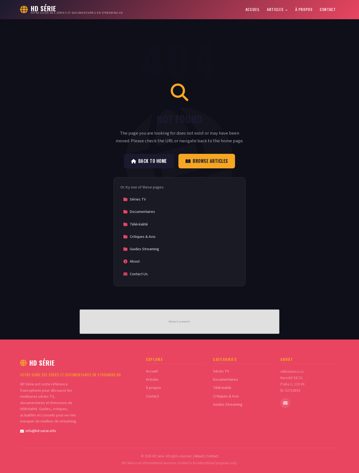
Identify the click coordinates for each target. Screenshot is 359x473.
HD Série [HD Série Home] (37, 363)
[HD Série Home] (71, 9)
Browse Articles (207, 161)
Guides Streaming (141, 249)
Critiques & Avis (139, 237)
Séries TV (134, 199)
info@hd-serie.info (38, 431)
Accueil (252, 9)
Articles (277, 9)
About (131, 261)
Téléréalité (135, 224)
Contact (328, 9)
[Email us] (285, 403)
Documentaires (139, 212)
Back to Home (149, 161)
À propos (303, 9)
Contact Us (135, 274)
